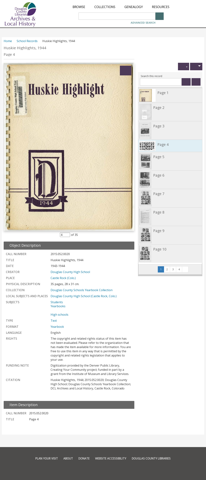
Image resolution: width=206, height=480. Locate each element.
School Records (27, 41)
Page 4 (9, 54)
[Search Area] (116, 16)
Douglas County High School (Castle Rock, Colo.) (84, 296)
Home (8, 41)
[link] (170, 95)
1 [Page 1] (162, 269)
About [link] (65, 458)
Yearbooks (58, 306)
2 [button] (167, 269)
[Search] (159, 16)
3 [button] (173, 269)
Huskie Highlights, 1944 (25, 48)
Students (57, 302)
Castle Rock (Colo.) (63, 278)
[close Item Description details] (21, 405)
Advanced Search (143, 22)
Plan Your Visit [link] (42, 458)
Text (54, 321)
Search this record (151, 76)
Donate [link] (82, 458)
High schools (59, 315)
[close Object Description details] (23, 245)
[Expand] (125, 70)
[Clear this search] (196, 82)
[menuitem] (79, 7)
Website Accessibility (111, 458)
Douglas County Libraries (154, 458)
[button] (183, 66)
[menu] (121, 7)
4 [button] (179, 269)
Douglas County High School (70, 272)
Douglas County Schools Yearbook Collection (82, 290)
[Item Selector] (65, 235)
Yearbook (57, 327)
